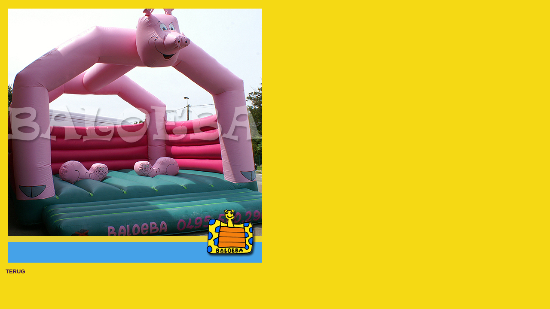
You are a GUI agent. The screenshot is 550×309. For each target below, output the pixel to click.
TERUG (15, 271)
